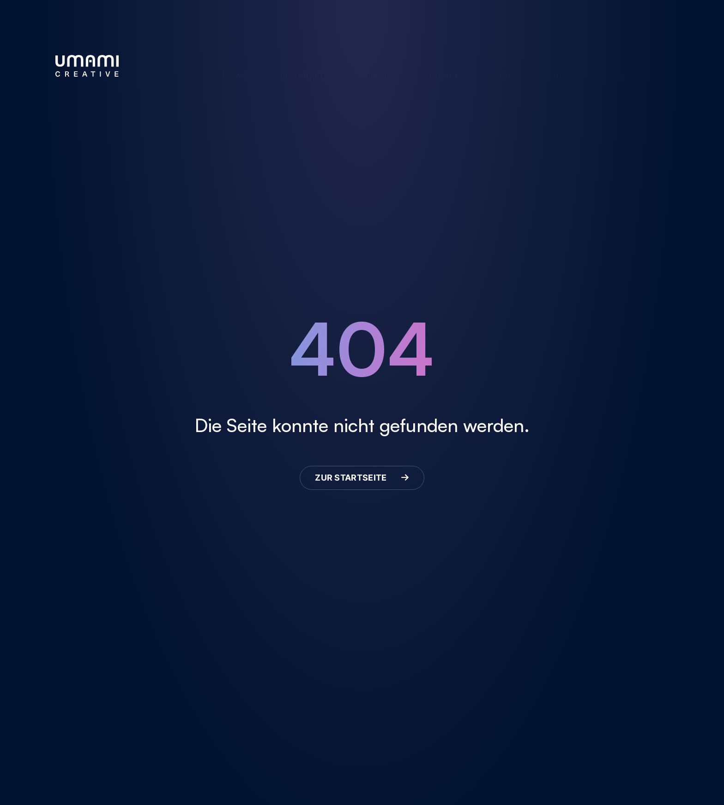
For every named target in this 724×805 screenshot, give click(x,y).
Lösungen (301, 61)
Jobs (504, 61)
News (234, 61)
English (563, 61)
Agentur (443, 61)
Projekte (374, 61)
